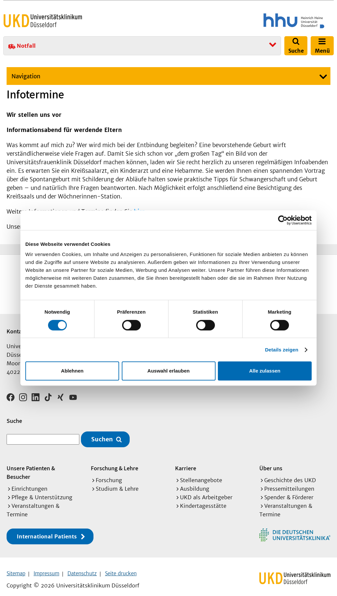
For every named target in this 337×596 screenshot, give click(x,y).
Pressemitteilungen (289, 482)
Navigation (26, 76)
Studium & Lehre (117, 482)
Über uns (270, 461)
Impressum (46, 566)
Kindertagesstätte (203, 499)
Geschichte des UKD (290, 473)
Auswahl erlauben (168, 371)
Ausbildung (194, 482)
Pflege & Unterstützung (42, 490)
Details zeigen (281, 349)
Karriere (185, 461)
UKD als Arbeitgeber (206, 490)
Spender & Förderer (288, 490)
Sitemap (16, 566)
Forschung (109, 473)
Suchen (102, 432)
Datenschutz (82, 566)
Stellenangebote (201, 473)
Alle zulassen (264, 371)
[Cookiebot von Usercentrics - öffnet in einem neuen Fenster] (283, 220)
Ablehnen (72, 371)
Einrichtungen (29, 482)
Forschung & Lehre (114, 461)
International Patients (47, 529)
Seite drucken (121, 566)
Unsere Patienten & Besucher (31, 465)
